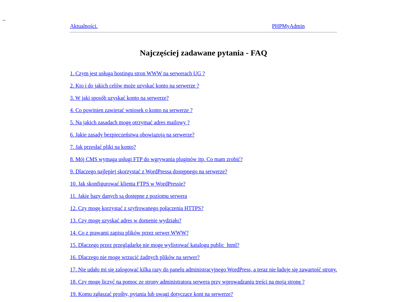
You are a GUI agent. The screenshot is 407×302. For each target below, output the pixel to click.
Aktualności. (83, 26)
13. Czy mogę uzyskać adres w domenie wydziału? (125, 220)
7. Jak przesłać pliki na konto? (103, 147)
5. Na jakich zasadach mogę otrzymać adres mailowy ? (129, 122)
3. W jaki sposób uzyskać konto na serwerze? (119, 98)
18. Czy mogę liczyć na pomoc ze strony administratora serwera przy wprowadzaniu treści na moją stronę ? (187, 282)
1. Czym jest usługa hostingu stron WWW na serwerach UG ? (137, 73)
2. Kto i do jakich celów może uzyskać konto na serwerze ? (134, 86)
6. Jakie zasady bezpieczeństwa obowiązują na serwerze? (132, 135)
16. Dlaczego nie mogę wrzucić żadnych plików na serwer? (135, 257)
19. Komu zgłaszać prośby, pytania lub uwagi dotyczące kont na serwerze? (151, 294)
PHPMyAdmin (288, 26)
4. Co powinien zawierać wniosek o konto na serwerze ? (131, 110)
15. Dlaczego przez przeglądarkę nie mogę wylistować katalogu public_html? (154, 245)
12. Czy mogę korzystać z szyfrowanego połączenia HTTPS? (136, 208)
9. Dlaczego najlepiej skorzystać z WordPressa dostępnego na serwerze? (148, 171)
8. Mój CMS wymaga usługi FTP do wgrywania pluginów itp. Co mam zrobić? (156, 159)
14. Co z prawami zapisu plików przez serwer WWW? (129, 233)
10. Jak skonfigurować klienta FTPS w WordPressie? (127, 184)
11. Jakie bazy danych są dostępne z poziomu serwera (128, 196)
